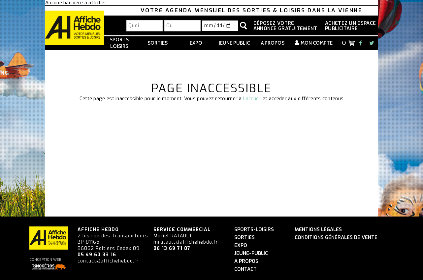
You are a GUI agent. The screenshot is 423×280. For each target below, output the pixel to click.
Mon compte (317, 43)
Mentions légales (318, 229)
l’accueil (252, 98)
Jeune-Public (251, 253)
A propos (272, 43)
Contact (245, 269)
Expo (196, 43)
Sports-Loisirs (254, 229)
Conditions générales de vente (336, 237)
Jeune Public (234, 43)
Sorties (157, 43)
